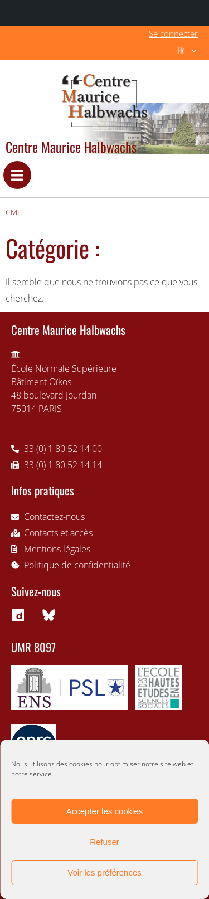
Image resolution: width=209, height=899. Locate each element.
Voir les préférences (104, 872)
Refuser (104, 842)
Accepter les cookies (104, 811)
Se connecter (173, 33)
